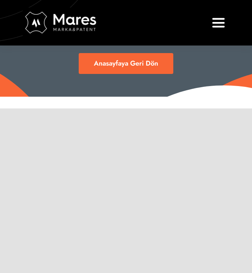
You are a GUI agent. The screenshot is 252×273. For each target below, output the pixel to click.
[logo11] (61, 11)
